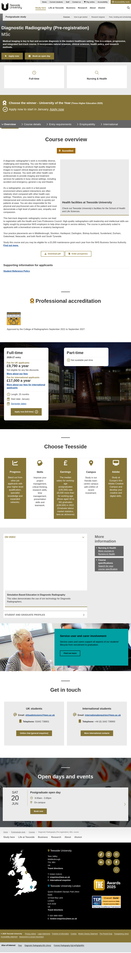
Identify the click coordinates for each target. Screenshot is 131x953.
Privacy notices (30, 935)
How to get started (80, 17)
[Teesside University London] (31, 888)
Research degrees (98, 17)
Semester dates (18, 404)
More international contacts (97, 734)
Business (43, 838)
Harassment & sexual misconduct (31, 938)
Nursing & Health (97, 75)
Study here (9, 838)
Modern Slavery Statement (88, 935)
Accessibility (103, 2)
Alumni (78, 838)
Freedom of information (60, 935)
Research (56, 838)
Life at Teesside (26, 838)
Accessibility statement (9, 938)
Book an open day (41, 56)
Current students (56, 2)
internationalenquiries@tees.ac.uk (103, 716)
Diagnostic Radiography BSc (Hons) (38, 947)
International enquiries (60, 881)
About (68, 838)
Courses (66, 17)
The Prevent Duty (105, 935)
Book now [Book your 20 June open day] (38, 812)
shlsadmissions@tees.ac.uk (40, 716)
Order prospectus (78, 254)
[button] (121, 2)
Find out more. (11, 246)
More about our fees (17, 374)
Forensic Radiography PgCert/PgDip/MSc (69, 947)
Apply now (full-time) (23, 412)
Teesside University (11, 7)
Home (44, 2)
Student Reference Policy (16, 271)
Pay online (90, 2)
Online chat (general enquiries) (34, 734)
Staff (67, 2)
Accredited (66, 151)
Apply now (14, 56)
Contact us (76, 2)
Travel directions (55, 869)
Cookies (74, 935)
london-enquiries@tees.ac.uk (63, 920)
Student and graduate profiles (25, 615)
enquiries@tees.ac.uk (60, 878)
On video (10, 538)
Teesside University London (64, 887)
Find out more (70, 654)
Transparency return (121, 935)
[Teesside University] (26, 874)
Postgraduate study (16, 17)
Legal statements (44, 935)
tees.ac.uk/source (65, 515)
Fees (20, 947)
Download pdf (53, 254)
